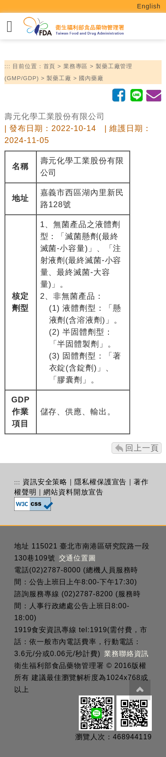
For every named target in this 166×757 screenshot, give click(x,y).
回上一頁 (142, 448)
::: (7, 66)
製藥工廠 (58, 78)
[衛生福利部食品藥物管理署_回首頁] (73, 26)
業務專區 (75, 66)
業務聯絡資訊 (126, 653)
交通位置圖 (78, 558)
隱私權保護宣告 (100, 482)
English (149, 6)
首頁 (49, 66)
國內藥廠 (91, 78)
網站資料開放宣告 (73, 492)
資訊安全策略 (45, 482)
